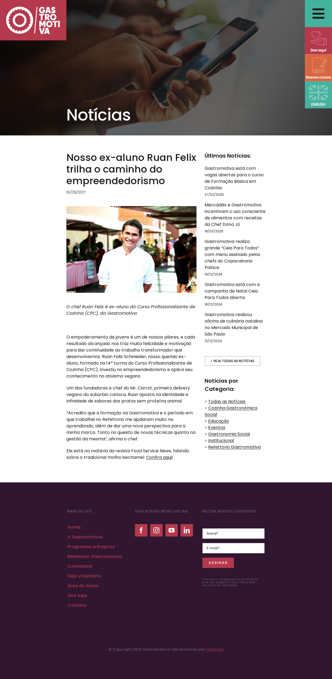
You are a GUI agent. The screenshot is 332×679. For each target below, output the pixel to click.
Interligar (215, 649)
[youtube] (171, 530)
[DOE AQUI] (318, 29)
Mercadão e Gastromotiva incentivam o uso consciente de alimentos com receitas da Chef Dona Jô (235, 215)
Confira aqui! (159, 457)
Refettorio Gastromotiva (234, 447)
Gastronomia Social (229, 434)
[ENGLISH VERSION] (318, 83)
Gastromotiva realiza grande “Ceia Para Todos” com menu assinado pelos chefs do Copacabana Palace (232, 254)
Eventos (216, 427)
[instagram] (156, 530)
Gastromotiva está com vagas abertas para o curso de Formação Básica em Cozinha (234, 178)
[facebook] (141, 530)
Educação (218, 421)
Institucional (221, 440)
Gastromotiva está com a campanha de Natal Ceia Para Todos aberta (232, 291)
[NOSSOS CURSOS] (318, 56)
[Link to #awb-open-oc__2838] (318, 13)
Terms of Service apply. (220, 585)
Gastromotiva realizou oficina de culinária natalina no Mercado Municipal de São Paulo (234, 324)
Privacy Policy (238, 582)
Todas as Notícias (227, 401)
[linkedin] (186, 530)
